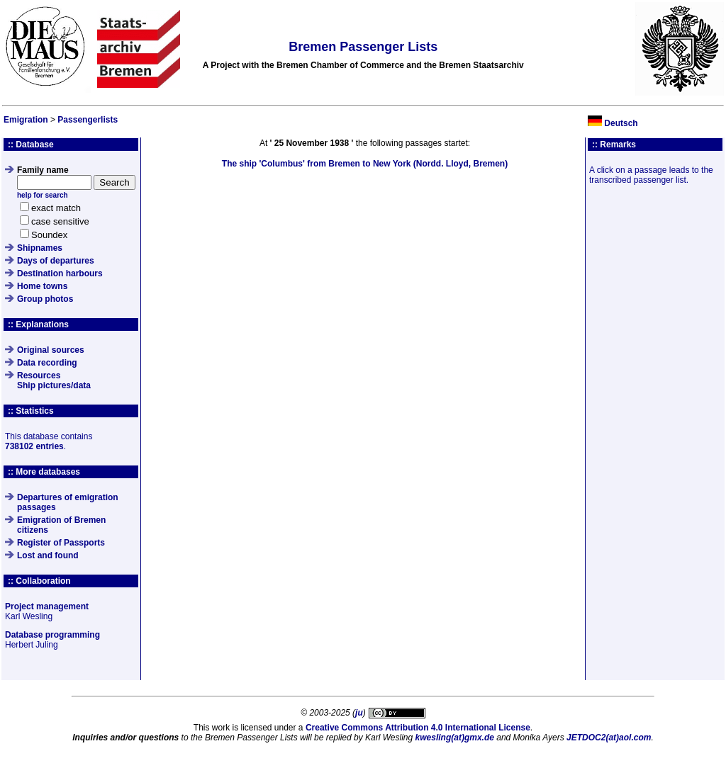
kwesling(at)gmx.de (454, 737)
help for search (42, 195)
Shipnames (39, 248)
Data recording (47, 363)
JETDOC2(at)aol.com (608, 737)
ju (359, 713)
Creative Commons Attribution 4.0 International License (418, 728)
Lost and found (48, 555)
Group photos (45, 299)
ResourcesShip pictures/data (54, 380)
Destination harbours (60, 273)
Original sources (50, 350)
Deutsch (620, 123)
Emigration (26, 120)
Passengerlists (87, 120)
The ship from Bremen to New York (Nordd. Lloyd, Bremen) (365, 164)
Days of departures (55, 261)
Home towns (42, 286)
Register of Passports (61, 543)
